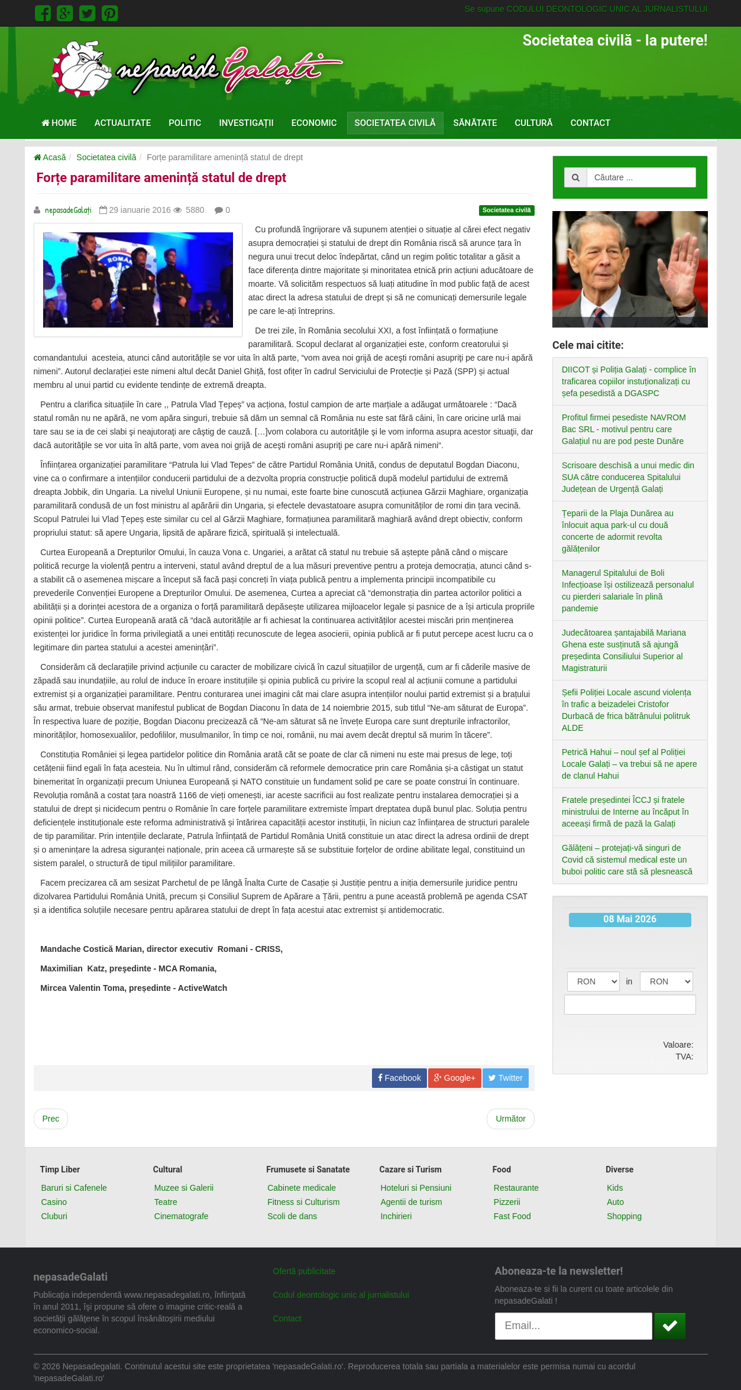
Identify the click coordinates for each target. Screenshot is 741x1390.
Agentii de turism (411, 1202)
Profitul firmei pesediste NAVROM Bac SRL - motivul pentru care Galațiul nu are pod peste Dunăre (624, 429)
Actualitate (123, 123)
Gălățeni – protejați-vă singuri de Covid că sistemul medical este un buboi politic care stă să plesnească (627, 859)
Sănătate (475, 123)
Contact (591, 123)
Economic (314, 123)
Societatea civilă (395, 123)
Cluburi (54, 1216)
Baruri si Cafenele (74, 1188)
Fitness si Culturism (303, 1202)
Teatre (165, 1202)
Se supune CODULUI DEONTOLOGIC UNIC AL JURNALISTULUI (586, 9)
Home (59, 123)
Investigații (246, 123)
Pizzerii (507, 1202)
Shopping (624, 1216)
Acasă (50, 157)
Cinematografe (181, 1216)
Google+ (454, 1078)
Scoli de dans (292, 1216)
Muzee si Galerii (183, 1188)
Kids (615, 1188)
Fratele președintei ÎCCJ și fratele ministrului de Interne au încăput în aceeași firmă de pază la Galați (625, 811)
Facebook (399, 1078)
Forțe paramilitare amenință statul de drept (162, 177)
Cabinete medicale (301, 1188)
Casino (54, 1202)
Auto (615, 1202)
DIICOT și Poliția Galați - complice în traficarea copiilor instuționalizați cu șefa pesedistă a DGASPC (629, 381)
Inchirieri (396, 1216)
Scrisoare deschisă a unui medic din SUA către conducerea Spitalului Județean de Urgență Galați (628, 477)
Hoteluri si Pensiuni (415, 1188)
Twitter (505, 1078)
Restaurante (516, 1188)
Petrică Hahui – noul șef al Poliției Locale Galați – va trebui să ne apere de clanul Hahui (629, 763)
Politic (185, 123)
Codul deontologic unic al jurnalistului (341, 1295)
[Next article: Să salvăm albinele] (511, 1119)
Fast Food (512, 1216)
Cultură (534, 123)
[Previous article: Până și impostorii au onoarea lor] (51, 1119)
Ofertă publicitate (304, 1271)
